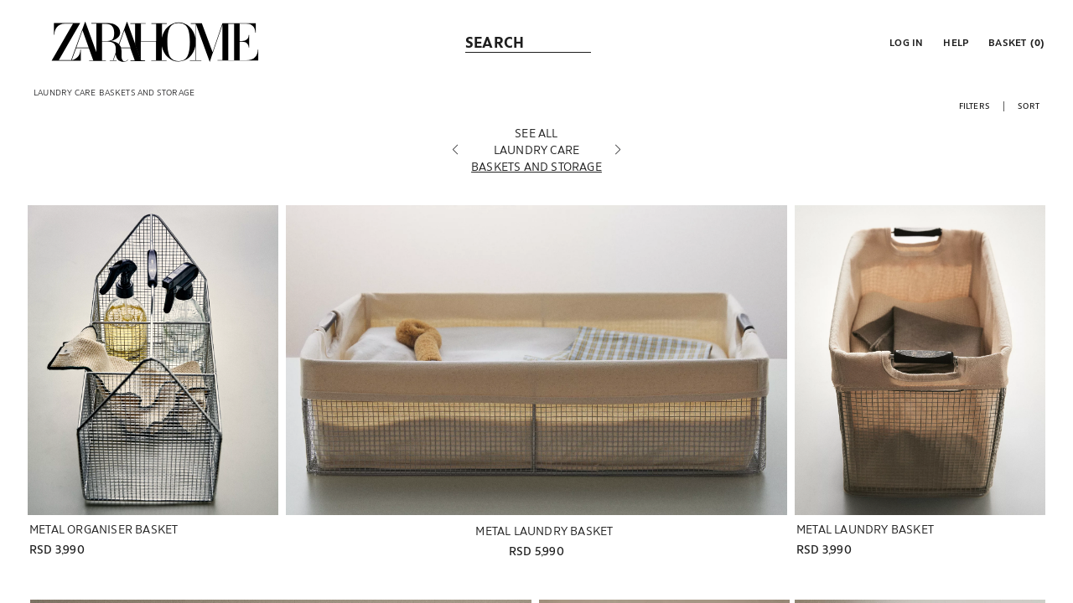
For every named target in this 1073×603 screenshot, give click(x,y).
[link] (155, 42)
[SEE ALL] (536, 133)
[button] (904, 42)
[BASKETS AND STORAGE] (536, 166)
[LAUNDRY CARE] (536, 149)
